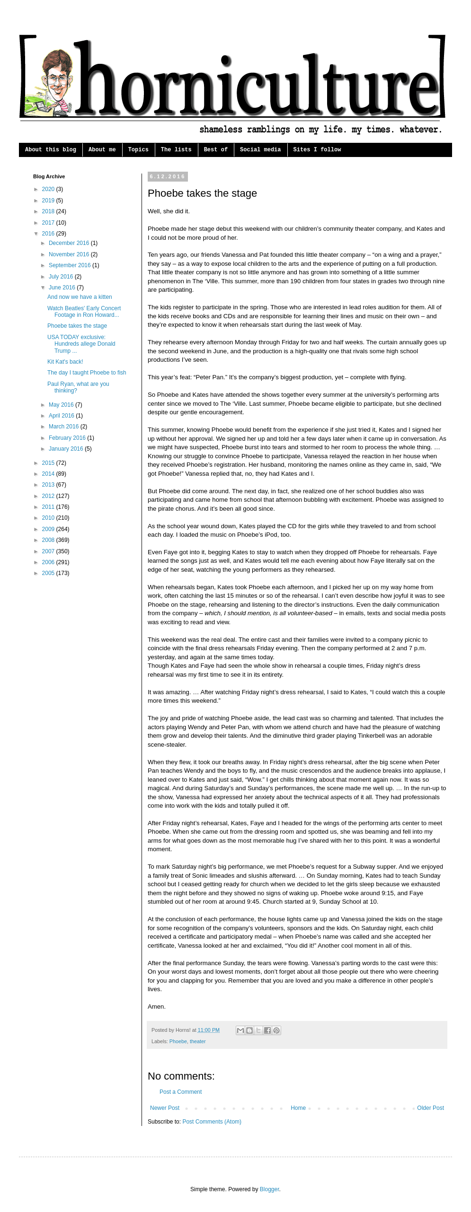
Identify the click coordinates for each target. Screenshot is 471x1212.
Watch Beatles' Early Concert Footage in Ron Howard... (84, 311)
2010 (49, 517)
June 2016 (63, 287)
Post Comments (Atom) (211, 1121)
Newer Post (164, 1108)
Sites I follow (317, 150)
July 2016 (62, 276)
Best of (216, 150)
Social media (260, 150)
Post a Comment (181, 1092)
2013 (49, 484)
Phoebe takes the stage (77, 326)
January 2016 (67, 448)
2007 (49, 551)
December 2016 (70, 243)
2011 (49, 507)
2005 (49, 573)
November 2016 (70, 254)
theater (198, 1041)
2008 (49, 540)
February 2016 (68, 438)
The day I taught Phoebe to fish (86, 372)
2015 (49, 463)
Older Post (430, 1108)
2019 (49, 200)
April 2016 (62, 415)
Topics (138, 150)
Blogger (269, 1189)
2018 (49, 211)
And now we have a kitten (79, 297)
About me (102, 150)
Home (298, 1108)
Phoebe (178, 1041)
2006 (49, 562)
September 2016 (70, 265)
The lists (176, 150)
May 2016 (62, 404)
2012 (49, 496)
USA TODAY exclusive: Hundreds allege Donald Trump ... (81, 344)
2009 (49, 529)
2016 (49, 233)
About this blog (50, 150)
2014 (49, 474)
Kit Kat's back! (65, 361)
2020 (49, 189)
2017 (49, 222)
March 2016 (64, 426)
